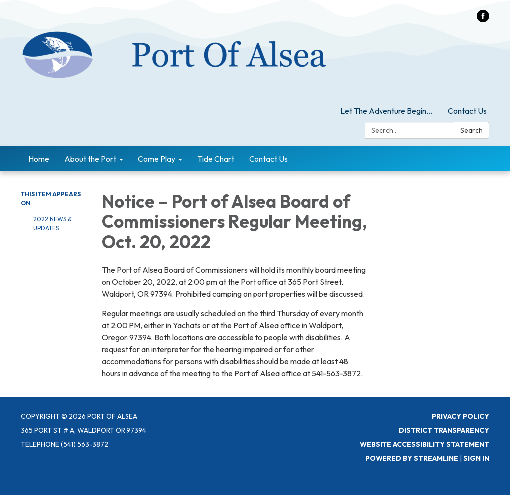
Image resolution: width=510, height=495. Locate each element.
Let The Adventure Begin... (386, 111)
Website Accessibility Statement (424, 444)
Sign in (476, 458)
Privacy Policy (460, 416)
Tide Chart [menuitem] (215, 159)
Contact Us (467, 111)
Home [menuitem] (38, 159)
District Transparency (444, 430)
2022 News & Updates (52, 223)
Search (471, 130)
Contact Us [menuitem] (268, 159)
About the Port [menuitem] (90, 159)
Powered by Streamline (411, 458)
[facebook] (483, 19)
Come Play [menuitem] (156, 159)
